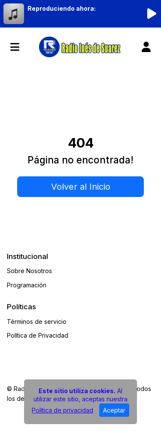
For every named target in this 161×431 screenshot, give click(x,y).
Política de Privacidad (37, 335)
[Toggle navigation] (14, 47)
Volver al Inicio (80, 187)
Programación (26, 285)
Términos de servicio (37, 321)
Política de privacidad (62, 410)
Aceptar (114, 410)
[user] (146, 47)
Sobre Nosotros (29, 270)
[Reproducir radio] (152, 13)
